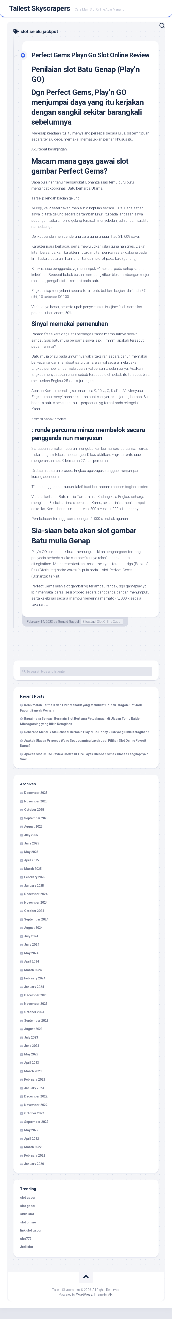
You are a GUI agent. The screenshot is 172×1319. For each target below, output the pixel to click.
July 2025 (31, 846)
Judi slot (26, 1258)
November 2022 (35, 1115)
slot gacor (28, 1208)
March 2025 (33, 879)
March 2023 (33, 1082)
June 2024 (31, 955)
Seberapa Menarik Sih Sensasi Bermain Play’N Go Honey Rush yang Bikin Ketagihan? (86, 743)
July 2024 (31, 947)
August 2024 (33, 939)
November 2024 (35, 913)
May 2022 (31, 1141)
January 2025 (34, 896)
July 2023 (31, 1048)
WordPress (84, 1305)
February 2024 (34, 989)
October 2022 (34, 1124)
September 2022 (36, 1132)
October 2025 (34, 820)
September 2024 (36, 930)
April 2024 (31, 972)
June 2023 (31, 1057)
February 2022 (34, 1166)
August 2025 (33, 837)
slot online (28, 1233)
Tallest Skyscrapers (39, 9)
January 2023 (34, 1099)
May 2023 (31, 1065)
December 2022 (35, 1107)
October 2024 (34, 922)
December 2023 (35, 1006)
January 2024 (34, 997)
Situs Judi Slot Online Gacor (102, 632)
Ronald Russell (69, 632)
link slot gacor (31, 1241)
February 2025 (34, 888)
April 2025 (31, 871)
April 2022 (31, 1149)
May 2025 (31, 862)
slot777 (25, 1249)
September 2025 (36, 829)
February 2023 (34, 1090)
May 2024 (31, 964)
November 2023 (35, 1014)
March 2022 (33, 1158)
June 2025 (31, 854)
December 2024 (35, 905)
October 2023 (34, 1023)
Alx (110, 1305)
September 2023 (36, 1031)
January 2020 (34, 1175)
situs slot (27, 1225)
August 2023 (33, 1040)
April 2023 (31, 1073)
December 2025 (35, 804)
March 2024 (33, 981)
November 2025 (35, 812)
